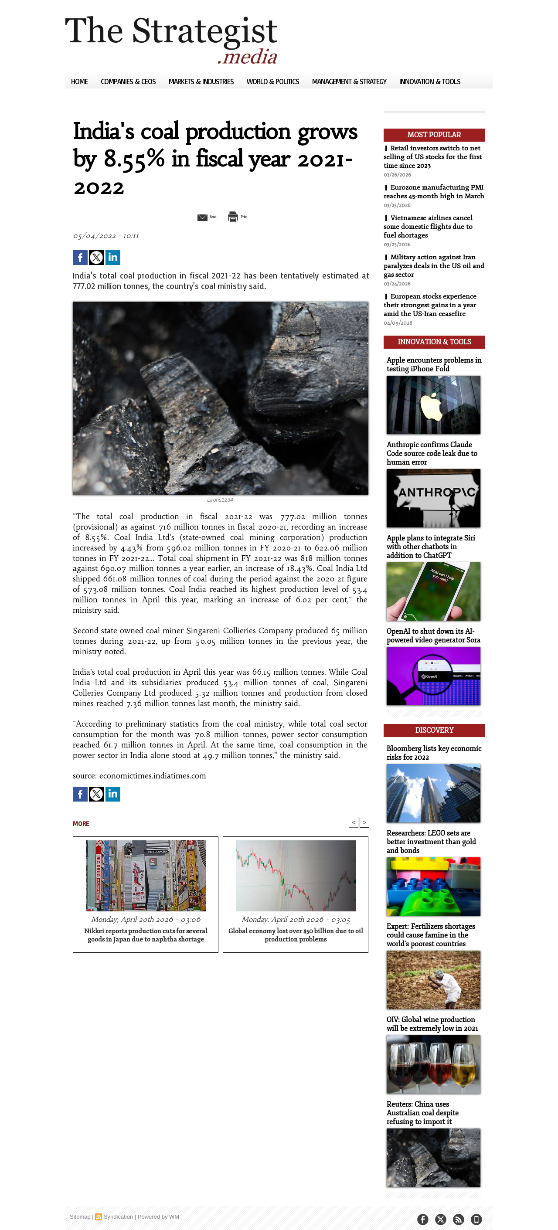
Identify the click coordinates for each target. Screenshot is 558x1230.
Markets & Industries (202, 81)
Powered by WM (158, 1210)
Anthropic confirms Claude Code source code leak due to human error (429, 458)
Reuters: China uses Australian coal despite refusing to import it (432, 1107)
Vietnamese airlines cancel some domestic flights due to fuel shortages (430, 235)
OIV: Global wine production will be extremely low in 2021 (430, 1019)
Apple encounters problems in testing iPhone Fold (431, 370)
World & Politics (274, 81)
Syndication (118, 1210)
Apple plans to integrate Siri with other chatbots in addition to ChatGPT (433, 550)
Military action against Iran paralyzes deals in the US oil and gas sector (430, 275)
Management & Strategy (350, 81)
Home (80, 81)
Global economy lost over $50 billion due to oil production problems (295, 936)
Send (199, 216)
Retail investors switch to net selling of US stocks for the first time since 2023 (433, 157)
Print (243, 216)
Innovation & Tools (429, 81)
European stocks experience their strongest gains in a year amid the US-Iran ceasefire (431, 314)
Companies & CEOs (129, 81)
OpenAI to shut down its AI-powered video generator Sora (431, 638)
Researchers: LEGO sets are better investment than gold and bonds (428, 839)
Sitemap (80, 1210)
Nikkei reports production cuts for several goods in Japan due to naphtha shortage (146, 936)
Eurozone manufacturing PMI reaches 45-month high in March (431, 196)
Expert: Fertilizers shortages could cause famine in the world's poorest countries (428, 931)
